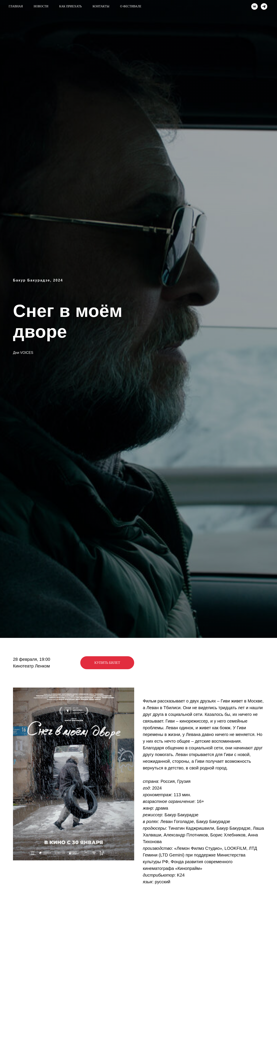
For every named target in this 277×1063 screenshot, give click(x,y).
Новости (41, 6)
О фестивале (130, 6)
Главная (16, 6)
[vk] (254, 6)
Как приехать (70, 6)
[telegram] (264, 6)
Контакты (101, 6)
